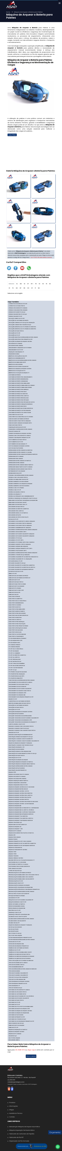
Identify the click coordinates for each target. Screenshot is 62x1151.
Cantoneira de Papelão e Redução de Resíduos (20, 404)
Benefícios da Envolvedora (16, 364)
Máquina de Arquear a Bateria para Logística (20, 795)
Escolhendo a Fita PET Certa (16, 540)
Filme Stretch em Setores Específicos (18, 615)
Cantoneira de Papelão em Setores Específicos (21, 408)
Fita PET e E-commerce (14, 653)
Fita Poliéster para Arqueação (17, 674)
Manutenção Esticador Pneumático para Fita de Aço (22, 753)
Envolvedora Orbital (14, 1040)
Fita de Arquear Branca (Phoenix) (17, 638)
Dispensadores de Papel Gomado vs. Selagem (20, 452)
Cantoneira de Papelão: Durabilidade (18, 381)
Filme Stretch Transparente (16, 636)
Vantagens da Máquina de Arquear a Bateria (20, 1010)
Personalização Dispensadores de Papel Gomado (21, 891)
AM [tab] (16, 288)
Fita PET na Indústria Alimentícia (17, 655)
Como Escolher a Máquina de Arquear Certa (20, 423)
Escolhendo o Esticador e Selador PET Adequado (21, 534)
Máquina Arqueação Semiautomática (18, 780)
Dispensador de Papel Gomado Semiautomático (21, 464)
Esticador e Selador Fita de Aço (17, 563)
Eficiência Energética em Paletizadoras (19, 485)
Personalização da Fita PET (16, 881)
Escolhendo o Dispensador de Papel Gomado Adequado (23, 529)
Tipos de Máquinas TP (14, 985)
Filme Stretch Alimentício (15, 598)
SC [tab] (39, 283)
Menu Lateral (31, 1056)
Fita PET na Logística (14, 657)
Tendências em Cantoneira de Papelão (18, 948)
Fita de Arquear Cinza (14, 642)
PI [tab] (35, 288)
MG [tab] (21, 283)
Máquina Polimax (13, 839)
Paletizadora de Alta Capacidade (17, 862)
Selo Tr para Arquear (14, 1038)
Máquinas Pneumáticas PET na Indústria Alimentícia (22, 843)
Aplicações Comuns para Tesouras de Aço (20, 324)
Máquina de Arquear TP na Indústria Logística (21, 818)
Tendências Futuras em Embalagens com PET (20, 952)
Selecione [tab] (11, 283)
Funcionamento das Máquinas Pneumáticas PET (21, 697)
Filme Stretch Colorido (15, 605)
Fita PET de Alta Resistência (16, 649)
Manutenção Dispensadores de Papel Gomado (20, 766)
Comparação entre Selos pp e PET (17, 427)
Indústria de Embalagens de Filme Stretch (19, 703)
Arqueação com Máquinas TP (16, 352)
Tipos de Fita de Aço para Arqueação (18, 977)
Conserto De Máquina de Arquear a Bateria (20, 433)
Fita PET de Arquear (14, 651)
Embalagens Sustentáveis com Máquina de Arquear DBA (23, 500)
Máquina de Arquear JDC (15, 826)
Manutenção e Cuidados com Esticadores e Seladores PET (24, 741)
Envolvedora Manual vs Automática (18, 513)
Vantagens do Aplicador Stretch (17, 992)
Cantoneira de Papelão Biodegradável (18, 379)
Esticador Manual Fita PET (16, 561)
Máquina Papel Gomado (15, 837)
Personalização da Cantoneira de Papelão (20, 872)
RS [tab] (43, 283)
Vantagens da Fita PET (14, 1002)
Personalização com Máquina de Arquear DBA (21, 887)
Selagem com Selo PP (14, 923)
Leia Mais (12, 135)
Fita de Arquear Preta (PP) (15, 640)
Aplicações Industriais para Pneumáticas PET (21, 339)
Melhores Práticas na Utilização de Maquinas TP (21, 860)
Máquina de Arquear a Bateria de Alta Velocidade (21, 787)
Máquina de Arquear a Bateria (16, 1031)
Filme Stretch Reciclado (15, 632)
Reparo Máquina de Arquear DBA (17, 908)
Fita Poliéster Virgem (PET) (16, 678)
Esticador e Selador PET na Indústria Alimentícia (22, 565)
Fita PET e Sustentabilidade (16, 667)
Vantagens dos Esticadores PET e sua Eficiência (21, 996)
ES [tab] (24, 283)
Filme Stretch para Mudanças (16, 621)
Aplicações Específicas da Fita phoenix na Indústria (22, 326)
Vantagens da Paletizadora (16, 1015)
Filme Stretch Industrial (15, 617)
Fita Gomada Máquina (14, 646)
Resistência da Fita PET (15, 910)
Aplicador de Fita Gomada (15, 343)
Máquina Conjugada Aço (15, 822)
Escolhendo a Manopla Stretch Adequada (20, 544)
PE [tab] (46, 283)
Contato (12, 1117)
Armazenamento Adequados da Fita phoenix (20, 347)
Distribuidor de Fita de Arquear (17, 471)
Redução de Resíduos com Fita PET (17, 902)
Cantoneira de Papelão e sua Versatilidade (20, 412)
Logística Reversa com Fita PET (17, 724)
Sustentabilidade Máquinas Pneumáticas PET (20, 937)
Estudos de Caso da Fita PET (16, 571)
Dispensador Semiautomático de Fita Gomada (20, 467)
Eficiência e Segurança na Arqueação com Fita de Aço (23, 498)
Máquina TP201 (12, 851)
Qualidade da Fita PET (14, 897)
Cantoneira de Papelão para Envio (17, 391)
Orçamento (54, 1132)
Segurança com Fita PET (15, 912)
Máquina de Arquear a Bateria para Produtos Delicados (23, 801)
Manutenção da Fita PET (15, 757)
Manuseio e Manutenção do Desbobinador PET (21, 734)
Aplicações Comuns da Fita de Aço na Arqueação (22, 322)
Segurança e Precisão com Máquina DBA (19, 914)
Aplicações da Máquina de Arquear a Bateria (20, 341)
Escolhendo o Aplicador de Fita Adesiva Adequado (22, 521)
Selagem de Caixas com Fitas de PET (18, 916)
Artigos (11, 1110)
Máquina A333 (12, 772)
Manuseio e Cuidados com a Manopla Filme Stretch (22, 730)
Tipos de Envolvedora (14, 971)
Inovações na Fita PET (14, 709)
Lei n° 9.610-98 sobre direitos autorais (41, 257)
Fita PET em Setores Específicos (17, 665)
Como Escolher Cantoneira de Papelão (19, 419)
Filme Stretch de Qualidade (16, 630)
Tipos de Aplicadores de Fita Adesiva (18, 962)
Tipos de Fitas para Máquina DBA (17, 979)
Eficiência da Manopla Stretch (17, 492)
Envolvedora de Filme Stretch (16, 506)
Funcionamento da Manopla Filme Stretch (20, 690)
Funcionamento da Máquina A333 (17, 693)
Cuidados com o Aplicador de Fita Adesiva (20, 435)
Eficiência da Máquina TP (15, 494)
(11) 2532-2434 (11, 1079)
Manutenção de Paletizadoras (17, 768)
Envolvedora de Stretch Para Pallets (18, 517)
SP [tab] (28, 283)
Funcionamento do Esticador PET (17, 686)
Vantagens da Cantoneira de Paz (17, 994)
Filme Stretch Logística (15, 619)
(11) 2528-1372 (20, 1050)
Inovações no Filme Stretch (16, 707)
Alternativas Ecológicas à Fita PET (18, 303)
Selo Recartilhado (13, 931)
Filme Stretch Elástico (15, 607)
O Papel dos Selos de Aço (15, 870)
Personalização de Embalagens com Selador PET (21, 879)
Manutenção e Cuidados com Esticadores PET (21, 738)
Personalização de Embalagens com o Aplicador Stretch (24, 874)
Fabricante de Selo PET (14, 592)
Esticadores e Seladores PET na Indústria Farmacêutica (23, 557)
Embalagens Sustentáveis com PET (18, 502)
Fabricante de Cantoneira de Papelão (18, 575)
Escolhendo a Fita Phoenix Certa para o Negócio (21, 542)
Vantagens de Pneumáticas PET (17, 1017)
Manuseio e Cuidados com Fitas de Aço (19, 728)
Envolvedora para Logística (16, 511)
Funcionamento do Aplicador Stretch (19, 684)
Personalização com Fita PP (16, 883)
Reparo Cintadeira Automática (17, 904)
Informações (13, 1106)
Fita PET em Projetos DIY (15, 661)
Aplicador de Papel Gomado (16, 345)
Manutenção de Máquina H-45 (16, 747)
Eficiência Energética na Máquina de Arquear (20, 483)
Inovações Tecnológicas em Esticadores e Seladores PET (24, 718)
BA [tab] (50, 283)
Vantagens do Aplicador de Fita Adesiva (19, 989)
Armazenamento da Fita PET (16, 349)
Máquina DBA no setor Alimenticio (18, 824)
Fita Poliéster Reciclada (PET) (16, 676)
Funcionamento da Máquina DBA (17, 695)
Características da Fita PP (16, 414)
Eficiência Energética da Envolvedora (18, 481)
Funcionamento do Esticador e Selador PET (20, 688)
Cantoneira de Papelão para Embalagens (19, 383)
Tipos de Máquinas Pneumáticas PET (18, 983)
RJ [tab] (17, 283)
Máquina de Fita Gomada (15, 831)
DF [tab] (32, 288)
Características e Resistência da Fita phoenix (21, 416)
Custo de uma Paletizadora (16, 448)
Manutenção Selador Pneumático (17, 770)
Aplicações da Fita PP (14, 335)
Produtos (12, 1102)
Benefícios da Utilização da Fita (17, 370)
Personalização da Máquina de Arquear (19, 885)
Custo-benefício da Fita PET (16, 442)
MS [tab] (24, 288)
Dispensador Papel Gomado (16, 458)
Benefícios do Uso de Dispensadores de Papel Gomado (22, 360)
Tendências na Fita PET (15, 950)
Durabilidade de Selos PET (15, 473)
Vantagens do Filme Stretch (16, 1000)
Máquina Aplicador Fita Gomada (17, 776)
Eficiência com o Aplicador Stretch (18, 477)
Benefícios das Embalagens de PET (17, 362)
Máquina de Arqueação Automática (18, 1029)
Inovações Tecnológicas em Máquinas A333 (20, 720)
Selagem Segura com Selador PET (17, 921)
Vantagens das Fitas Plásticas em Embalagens (21, 1006)
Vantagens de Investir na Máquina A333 (19, 1008)
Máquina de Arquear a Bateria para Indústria (20, 793)
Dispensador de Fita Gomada (16, 456)
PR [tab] (36, 283)
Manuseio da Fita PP (14, 732)
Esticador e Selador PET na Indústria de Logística (22, 567)
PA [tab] (13, 288)
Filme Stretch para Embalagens (17, 609)
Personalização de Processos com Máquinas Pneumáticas (24, 889)
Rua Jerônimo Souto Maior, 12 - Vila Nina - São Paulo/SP (22, 1077)
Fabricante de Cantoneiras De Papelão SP (19, 577)
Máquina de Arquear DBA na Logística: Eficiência (21, 810)
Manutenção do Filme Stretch (17, 755)
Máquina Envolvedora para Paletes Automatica (21, 833)
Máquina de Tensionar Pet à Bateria (18, 849)
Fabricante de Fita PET (14, 580)
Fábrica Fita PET (13, 573)
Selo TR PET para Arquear (15, 935)
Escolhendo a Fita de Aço (15, 538)
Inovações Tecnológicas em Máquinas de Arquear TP (23, 722)
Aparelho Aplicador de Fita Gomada (18, 308)
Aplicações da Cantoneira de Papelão (18, 320)
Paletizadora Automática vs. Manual (18, 864)
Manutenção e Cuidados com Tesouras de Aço (21, 745)
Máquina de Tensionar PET (15, 847)
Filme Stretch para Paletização (17, 623)
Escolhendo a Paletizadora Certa (17, 550)
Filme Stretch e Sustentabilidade (17, 634)
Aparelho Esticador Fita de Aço (17, 312)
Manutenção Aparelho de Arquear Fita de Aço (21, 736)
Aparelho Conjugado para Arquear (18, 310)
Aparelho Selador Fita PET (15, 316)
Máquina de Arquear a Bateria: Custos (19, 791)
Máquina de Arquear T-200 (16, 828)
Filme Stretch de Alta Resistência (17, 600)
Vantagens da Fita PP (14, 1004)
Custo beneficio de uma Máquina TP (18, 444)
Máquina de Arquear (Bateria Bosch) (18, 789)
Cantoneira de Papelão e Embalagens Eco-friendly (22, 385)
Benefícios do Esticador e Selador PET (19, 366)
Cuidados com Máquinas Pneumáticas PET (19, 437)
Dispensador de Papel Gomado (16, 462)
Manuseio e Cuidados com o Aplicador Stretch (21, 726)
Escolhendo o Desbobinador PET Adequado (20, 527)
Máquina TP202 (12, 854)
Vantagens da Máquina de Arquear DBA (19, 1013)
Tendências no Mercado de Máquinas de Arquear (21, 956)
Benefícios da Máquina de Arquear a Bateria (20, 368)
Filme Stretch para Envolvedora (17, 613)
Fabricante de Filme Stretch (16, 582)
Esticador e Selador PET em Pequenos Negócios (21, 569)
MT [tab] (20, 288)
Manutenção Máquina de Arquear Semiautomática (22, 764)
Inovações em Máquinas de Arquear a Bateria (20, 711)
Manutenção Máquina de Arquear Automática (21, 762)
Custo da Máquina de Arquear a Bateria (19, 446)
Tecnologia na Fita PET (15, 941)
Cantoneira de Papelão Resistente (17, 406)
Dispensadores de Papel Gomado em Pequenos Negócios (23, 454)
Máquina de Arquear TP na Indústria (18, 816)
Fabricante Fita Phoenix (15, 588)
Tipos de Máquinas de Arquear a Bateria (19, 981)
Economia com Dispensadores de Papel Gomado (21, 475)
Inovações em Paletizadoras (16, 713)
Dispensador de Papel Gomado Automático (20, 460)
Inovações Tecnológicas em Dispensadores (20, 715)
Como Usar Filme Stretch (15, 425)
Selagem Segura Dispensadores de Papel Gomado (21, 918)
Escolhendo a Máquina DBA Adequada (18, 546)
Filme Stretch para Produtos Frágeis (18, 626)
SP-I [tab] (32, 283)
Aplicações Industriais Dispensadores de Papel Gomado (23, 337)
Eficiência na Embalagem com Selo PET (18, 479)
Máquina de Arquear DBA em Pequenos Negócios (21, 814)
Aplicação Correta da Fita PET (17, 318)
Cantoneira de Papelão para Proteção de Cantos (22, 402)
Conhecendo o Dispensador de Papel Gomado (20, 429)
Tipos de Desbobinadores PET (16, 966)
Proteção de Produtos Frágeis (17, 895)
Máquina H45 (12, 835)
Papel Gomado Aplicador (15, 868)
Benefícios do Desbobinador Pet (17, 358)
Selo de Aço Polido (13, 929)
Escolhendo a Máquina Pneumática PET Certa (20, 548)
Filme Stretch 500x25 (14, 596)
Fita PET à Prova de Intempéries (17, 663)
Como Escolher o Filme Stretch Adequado (20, 421)
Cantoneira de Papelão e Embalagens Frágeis (20, 387)
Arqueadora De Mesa (14, 354)
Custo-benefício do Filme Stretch (17, 439)
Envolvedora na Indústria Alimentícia (19, 508)
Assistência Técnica (15, 1113)
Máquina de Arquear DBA (15, 805)
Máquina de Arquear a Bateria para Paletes (28, 12)
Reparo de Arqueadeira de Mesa (17, 906)
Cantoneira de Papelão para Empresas (19, 389)
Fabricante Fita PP (13, 1027)
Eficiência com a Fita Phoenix (16, 487)
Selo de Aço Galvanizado (15, 927)
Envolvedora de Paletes (15, 515)
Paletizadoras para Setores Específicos (19, 866)
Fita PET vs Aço (13, 670)
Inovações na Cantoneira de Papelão (18, 705)
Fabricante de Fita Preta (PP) (16, 590)
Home (8, 12)
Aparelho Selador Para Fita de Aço (18, 314)
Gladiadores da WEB (37, 1146)
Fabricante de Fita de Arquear (16, 586)
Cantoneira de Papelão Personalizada (19, 398)
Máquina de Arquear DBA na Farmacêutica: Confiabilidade (24, 808)
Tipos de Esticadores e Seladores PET (18, 973)
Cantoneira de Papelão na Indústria (18, 393)
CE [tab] (9, 288)
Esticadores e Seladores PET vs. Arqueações (20, 559)
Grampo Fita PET (13, 699)
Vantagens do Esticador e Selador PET (19, 998)
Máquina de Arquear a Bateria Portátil (19, 799)
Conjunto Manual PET (14, 431)
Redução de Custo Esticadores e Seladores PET (21, 900)
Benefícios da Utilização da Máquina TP (19, 372)
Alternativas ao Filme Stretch (17, 306)
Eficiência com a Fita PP (15, 490)
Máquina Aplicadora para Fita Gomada (19, 774)
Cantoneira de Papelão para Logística (19, 395)
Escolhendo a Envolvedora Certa (17, 531)
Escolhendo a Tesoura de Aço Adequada (19, 554)
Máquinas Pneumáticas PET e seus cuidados (20, 841)
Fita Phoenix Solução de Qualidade (18, 672)
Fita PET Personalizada (15, 659)
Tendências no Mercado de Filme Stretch (19, 954)
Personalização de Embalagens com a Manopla (21, 877)
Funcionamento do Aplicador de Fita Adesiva (20, 682)
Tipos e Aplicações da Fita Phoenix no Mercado (21, 960)
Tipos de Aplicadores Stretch (16, 964)
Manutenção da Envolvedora (16, 749)
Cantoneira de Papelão (15, 375)
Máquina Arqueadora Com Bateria (17, 782)
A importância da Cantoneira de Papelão (19, 701)
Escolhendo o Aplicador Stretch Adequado (20, 523)
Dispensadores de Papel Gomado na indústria (20, 450)
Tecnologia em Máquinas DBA (16, 944)
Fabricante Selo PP (13, 594)
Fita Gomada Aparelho (14, 644)
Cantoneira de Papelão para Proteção (19, 400)
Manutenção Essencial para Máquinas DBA (20, 751)
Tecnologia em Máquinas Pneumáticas (19, 946)
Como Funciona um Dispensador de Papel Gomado (21, 680)
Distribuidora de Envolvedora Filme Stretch (20, 469)
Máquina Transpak (13, 856)
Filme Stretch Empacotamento (17, 611)
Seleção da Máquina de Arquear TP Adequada (20, 743)
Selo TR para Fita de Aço (15, 933)
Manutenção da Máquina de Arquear (18, 759)
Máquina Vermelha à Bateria (16, 858)
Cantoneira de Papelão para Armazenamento (20, 377)
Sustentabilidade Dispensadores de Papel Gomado (22, 939)
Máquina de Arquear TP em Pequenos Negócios (21, 820)
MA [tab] (39, 288)
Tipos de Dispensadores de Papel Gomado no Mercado (23, 969)
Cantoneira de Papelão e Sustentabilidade (20, 410)
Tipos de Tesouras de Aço (15, 987)
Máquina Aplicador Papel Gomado (17, 778)
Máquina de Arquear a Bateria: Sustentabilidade (21, 803)
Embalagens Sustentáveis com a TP (18, 504)
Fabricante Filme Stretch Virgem (17, 584)
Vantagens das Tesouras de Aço (17, 1019)
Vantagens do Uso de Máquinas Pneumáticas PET (21, 1021)
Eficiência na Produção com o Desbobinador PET (21, 496)
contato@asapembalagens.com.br (16, 1082)
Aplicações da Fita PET (14, 333)
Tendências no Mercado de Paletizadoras (20, 958)
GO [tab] (28, 288)
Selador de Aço (13, 1036)
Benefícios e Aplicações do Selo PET (18, 356)
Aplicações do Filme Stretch (16, 331)
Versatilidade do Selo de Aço (16, 1023)
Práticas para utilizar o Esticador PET (19, 893)
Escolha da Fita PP (13, 519)
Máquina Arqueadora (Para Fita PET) (18, 785)
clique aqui (31, 1050)
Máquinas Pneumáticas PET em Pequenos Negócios (22, 845)
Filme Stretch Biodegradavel (16, 603)
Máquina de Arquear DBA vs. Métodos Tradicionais (22, 812)
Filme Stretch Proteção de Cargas (18, 628)
